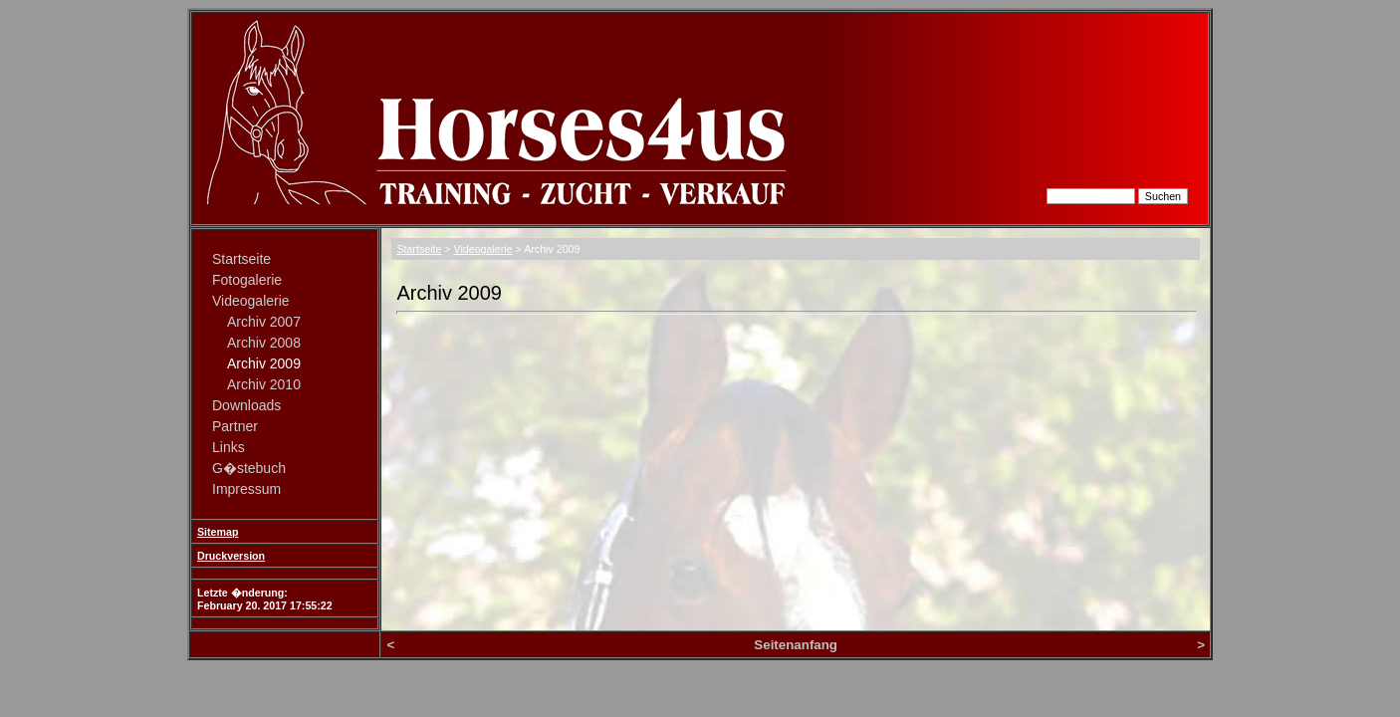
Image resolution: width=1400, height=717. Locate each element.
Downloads (246, 405)
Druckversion (231, 556)
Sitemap (217, 532)
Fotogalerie (247, 280)
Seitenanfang (795, 644)
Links (228, 447)
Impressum (246, 489)
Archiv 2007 (264, 322)
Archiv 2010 (264, 384)
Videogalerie (251, 301)
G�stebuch (249, 468)
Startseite (241, 259)
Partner (235, 426)
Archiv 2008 (264, 343)
